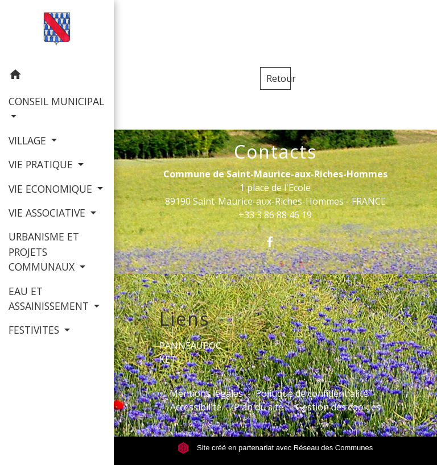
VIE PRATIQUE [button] (42, 164)
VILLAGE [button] (29, 140)
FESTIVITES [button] (35, 330)
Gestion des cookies (338, 407)
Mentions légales (206, 393)
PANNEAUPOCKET (190, 352)
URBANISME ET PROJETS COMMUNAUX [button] (44, 251)
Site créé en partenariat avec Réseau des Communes (275, 447)
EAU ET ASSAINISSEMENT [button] (50, 298)
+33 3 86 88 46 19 (275, 215)
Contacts (275, 152)
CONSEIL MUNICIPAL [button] (56, 101)
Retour (278, 78)
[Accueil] (57, 31)
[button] (57, 76)
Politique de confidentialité (311, 393)
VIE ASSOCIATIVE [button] (48, 212)
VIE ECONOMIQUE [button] (52, 189)
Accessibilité (195, 407)
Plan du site (258, 407)
